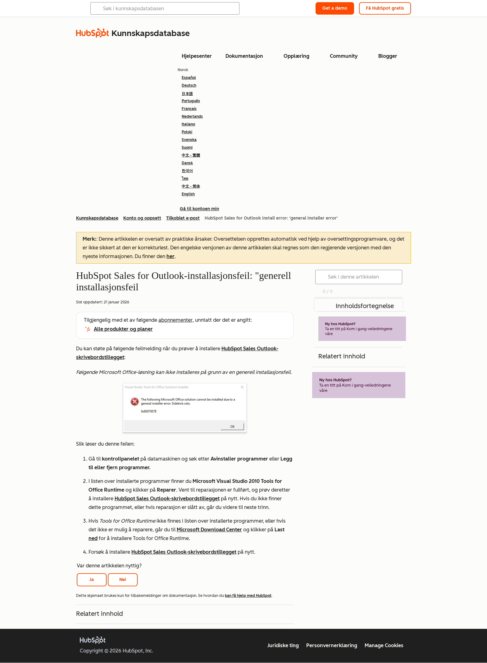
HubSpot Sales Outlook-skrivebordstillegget (167, 499)
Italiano (188, 124)
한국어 (187, 171)
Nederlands (192, 116)
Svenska (189, 140)
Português (191, 101)
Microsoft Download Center (209, 530)
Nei (122, 579)
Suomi (187, 147)
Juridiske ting (283, 645)
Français (189, 109)
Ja (91, 579)
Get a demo (334, 8)
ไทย (185, 178)
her (170, 256)
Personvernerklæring (331, 645)
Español (189, 77)
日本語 (187, 93)
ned (93, 538)
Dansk (187, 163)
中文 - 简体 (191, 186)
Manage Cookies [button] (384, 645)
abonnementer (175, 320)
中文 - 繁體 (191, 155)
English (188, 194)
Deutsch (189, 85)
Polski (187, 132)
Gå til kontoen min (199, 208)
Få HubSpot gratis (385, 8)
